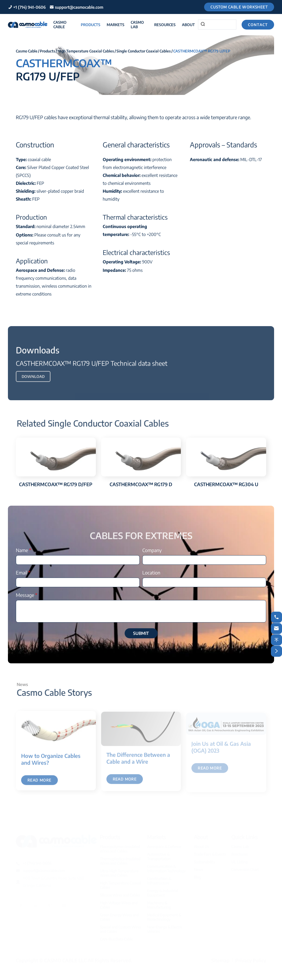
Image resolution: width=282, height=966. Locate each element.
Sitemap (220, 959)
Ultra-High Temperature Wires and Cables (119, 871)
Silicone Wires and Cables (120, 893)
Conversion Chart (245, 868)
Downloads (37, 353)
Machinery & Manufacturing (159, 903)
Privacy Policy (250, 959)
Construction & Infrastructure (159, 879)
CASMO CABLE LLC (65, 959)
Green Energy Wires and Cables (119, 915)
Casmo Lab (137, 24)
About (188, 24)
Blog (197, 875)
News (198, 868)
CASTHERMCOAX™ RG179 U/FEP (201, 51)
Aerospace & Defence (164, 845)
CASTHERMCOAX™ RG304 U (226, 484)
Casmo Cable (60, 24)
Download (33, 379)
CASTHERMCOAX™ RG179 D (141, 484)
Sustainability (204, 860)
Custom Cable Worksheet (239, 7)
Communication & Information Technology (166, 867)
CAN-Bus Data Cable (116, 937)
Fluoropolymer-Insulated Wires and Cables (120, 847)
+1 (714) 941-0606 (29, 7)
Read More (39, 783)
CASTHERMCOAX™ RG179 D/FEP (55, 484)
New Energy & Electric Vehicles (164, 927)
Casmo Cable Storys (57, 692)
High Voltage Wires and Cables (119, 903)
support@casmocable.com (79, 7)
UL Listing (239, 860)
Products (90, 24)
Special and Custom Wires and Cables (120, 927)
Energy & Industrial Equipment (162, 891)
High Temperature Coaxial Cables (86, 51)
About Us (201, 845)
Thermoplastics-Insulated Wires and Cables (120, 859)
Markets (115, 24)
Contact (258, 24)
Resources (165, 24)
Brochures (239, 853)
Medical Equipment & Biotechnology (164, 915)
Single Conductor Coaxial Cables (143, 51)
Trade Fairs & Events (210, 853)
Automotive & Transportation (159, 855)
